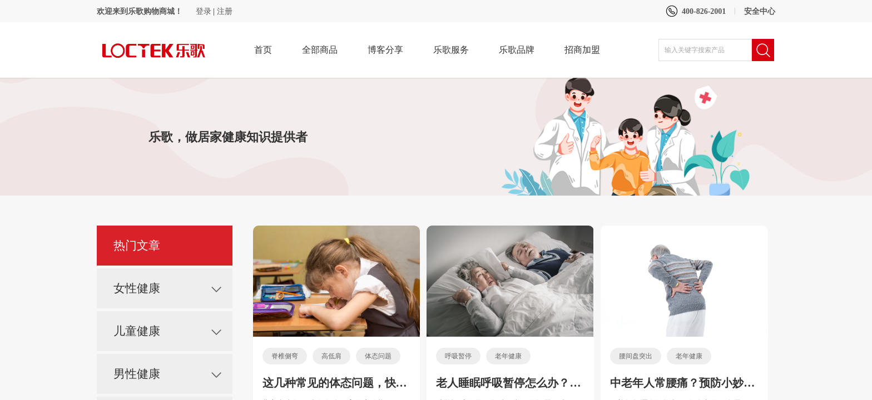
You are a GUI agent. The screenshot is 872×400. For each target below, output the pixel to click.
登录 (203, 11)
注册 (224, 11)
